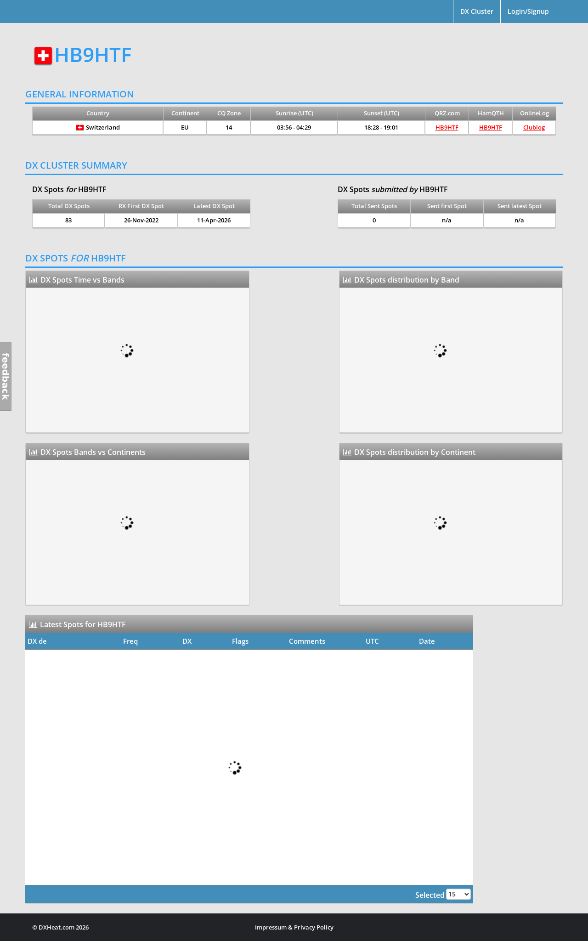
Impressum (271, 927)
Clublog (534, 127)
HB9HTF (446, 127)
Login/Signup (528, 11)
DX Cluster (476, 11)
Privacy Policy (314, 927)
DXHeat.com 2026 (64, 927)
